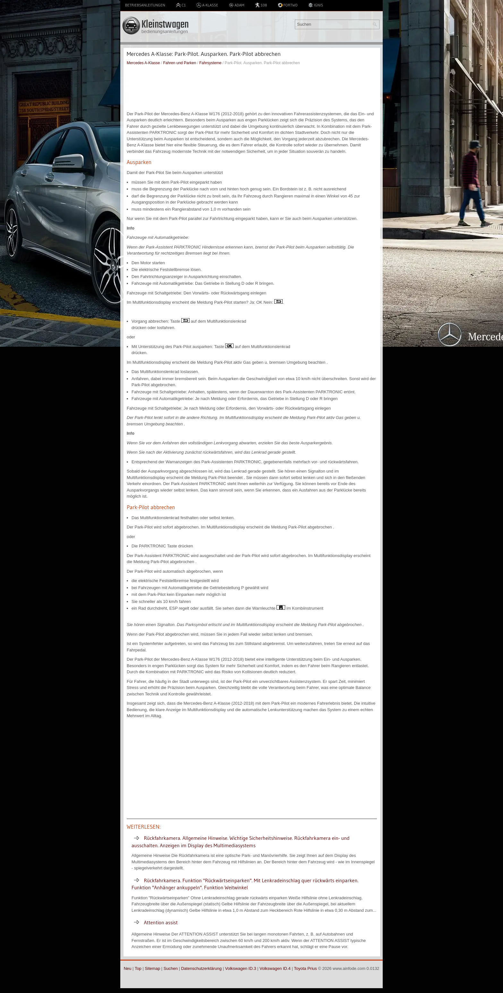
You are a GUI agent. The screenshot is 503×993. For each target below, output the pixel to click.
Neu (128, 968)
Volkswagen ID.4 (275, 968)
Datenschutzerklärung (201, 968)
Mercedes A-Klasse (143, 63)
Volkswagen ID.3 (240, 968)
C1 (181, 5)
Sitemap (152, 968)
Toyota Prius (305, 968)
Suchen (171, 968)
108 (261, 5)
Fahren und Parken (179, 63)
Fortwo (288, 5)
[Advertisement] (252, 88)
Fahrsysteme (210, 63)
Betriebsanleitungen (145, 5)
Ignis (315, 5)
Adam (236, 5)
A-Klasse (207, 5)
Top (138, 968)
